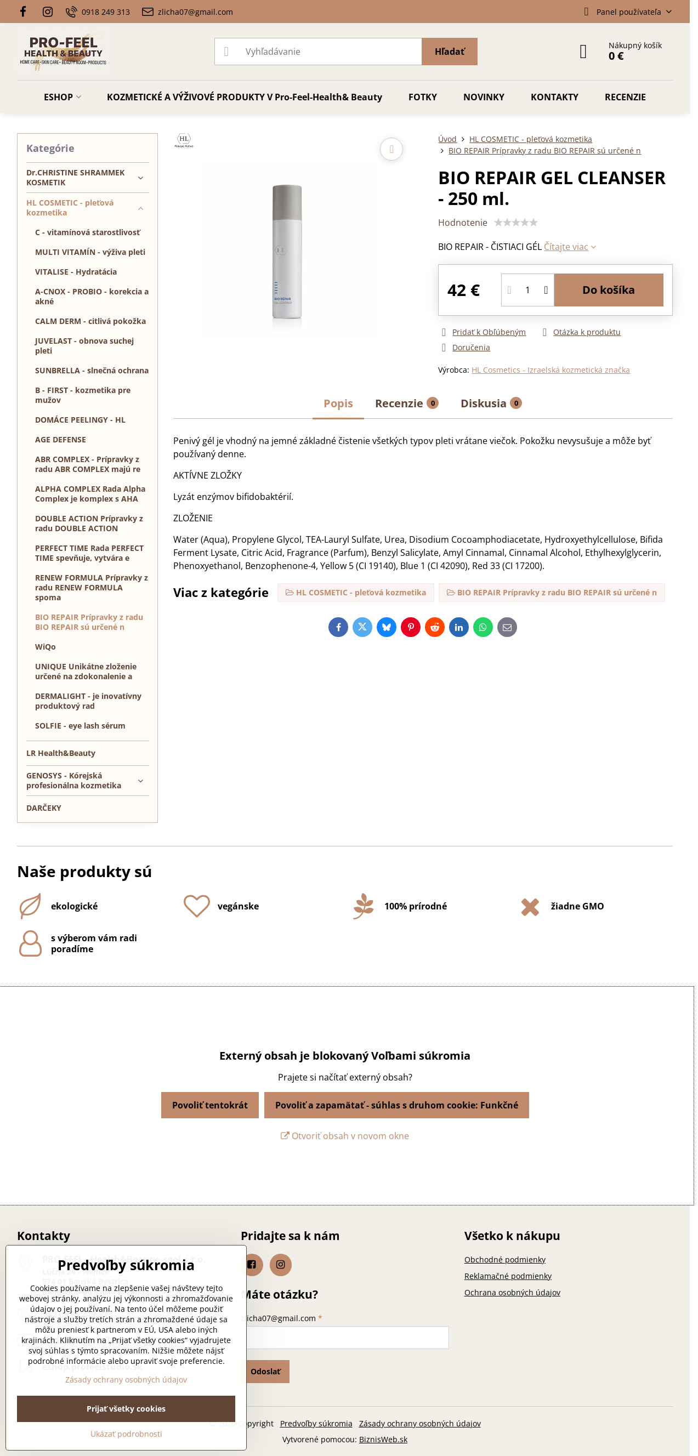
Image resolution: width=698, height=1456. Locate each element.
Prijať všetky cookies (126, 1408)
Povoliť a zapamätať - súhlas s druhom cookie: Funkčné (396, 1105)
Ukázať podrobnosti (126, 1434)
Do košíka (608, 289)
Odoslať (265, 1371)
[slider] (516, 222)
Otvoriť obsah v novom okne (345, 1136)
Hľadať (449, 52)
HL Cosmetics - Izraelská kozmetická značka (551, 370)
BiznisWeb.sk (383, 1439)
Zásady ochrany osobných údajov (420, 1423)
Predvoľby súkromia (316, 1423)
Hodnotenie (462, 223)
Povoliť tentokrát (210, 1105)
